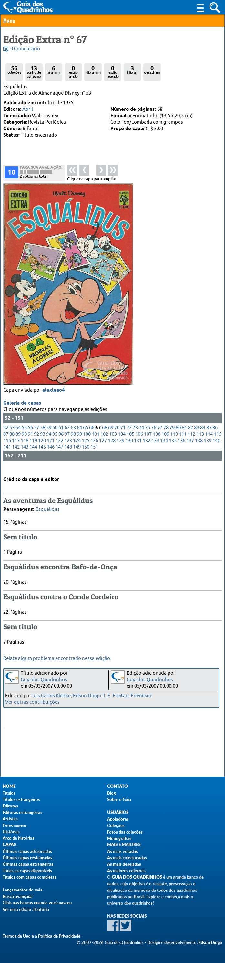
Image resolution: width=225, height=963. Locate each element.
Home (9, 786)
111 (183, 440)
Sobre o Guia (119, 799)
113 (200, 440)
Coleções (116, 825)
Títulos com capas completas (29, 877)
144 (33, 453)
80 (178, 434)
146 (51, 453)
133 (155, 447)
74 (141, 434)
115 (217, 440)
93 (42, 440)
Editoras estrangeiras (22, 812)
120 (42, 447)
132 (146, 447)
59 (48, 434)
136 (181, 447)
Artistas (10, 818)
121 (51, 447)
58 (42, 434)
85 (208, 434)
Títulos (9, 793)
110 (174, 440)
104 (122, 440)
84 (202, 434)
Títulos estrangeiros (21, 799)
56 (30, 434)
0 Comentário (25, 49)
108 (156, 440)
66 (91, 434)
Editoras (10, 805)
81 (184, 434)
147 (59, 453)
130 (129, 447)
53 (12, 434)
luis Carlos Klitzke (51, 696)
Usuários (117, 812)
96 (61, 440)
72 (129, 434)
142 (16, 453)
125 (85, 447)
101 (95, 440)
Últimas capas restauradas (27, 857)
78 (166, 434)
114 (209, 440)
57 (36, 434)
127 (103, 447)
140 (216, 447)
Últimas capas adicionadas (27, 851)
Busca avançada (18, 896)
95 (54, 440)
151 (94, 453)
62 (67, 434)
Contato (117, 786)
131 (138, 447)
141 (7, 453)
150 (85, 453)
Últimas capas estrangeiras (28, 864)
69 (110, 434)
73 (135, 434)
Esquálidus (48, 508)
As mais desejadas (124, 864)
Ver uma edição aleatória (26, 909)
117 (16, 447)
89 (18, 440)
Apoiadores (118, 819)
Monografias (119, 838)
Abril (27, 109)
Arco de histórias (18, 838)
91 (30, 440)
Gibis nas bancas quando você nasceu (37, 902)
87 (5, 440)
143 (24, 453)
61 (61, 434)
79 (172, 434)
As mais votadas (122, 851)
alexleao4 (53, 396)
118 (24, 447)
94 (48, 440)
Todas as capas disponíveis (27, 870)
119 (33, 447)
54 (18, 434)
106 (139, 440)
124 (77, 447)
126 (94, 447)
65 (85, 434)
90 (24, 440)
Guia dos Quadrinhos (44, 680)
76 (153, 434)
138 (199, 447)
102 (104, 440)
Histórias (11, 831)
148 (68, 453)
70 (116, 434)
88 (12, 440)
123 (68, 447)
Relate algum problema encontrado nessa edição (56, 658)
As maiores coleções (126, 870)
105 (130, 440)
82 (190, 434)
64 (79, 434)
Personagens (15, 825)
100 (87, 440)
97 (67, 440)
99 (79, 440)
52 (5, 434)
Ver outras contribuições (32, 702)
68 (104, 434)
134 (164, 447)
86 (215, 434)
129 (120, 447)
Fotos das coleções (125, 831)
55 (24, 434)
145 (42, 453)
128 (112, 447)
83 (196, 434)
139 (207, 447)
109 (165, 440)
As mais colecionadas (127, 857)
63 (73, 434)
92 (36, 440)
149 (77, 453)
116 (7, 447)
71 (123, 434)
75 (147, 434)
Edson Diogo (87, 696)
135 (173, 447)
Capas (9, 844)
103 (113, 440)
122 (59, 447)
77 (159, 434)
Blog (111, 793)
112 (191, 440)
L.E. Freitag (116, 696)
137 (190, 447)
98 (73, 440)
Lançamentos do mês (22, 889)
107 (148, 440)
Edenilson (142, 696)
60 (54, 434)
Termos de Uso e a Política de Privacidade (41, 936)
